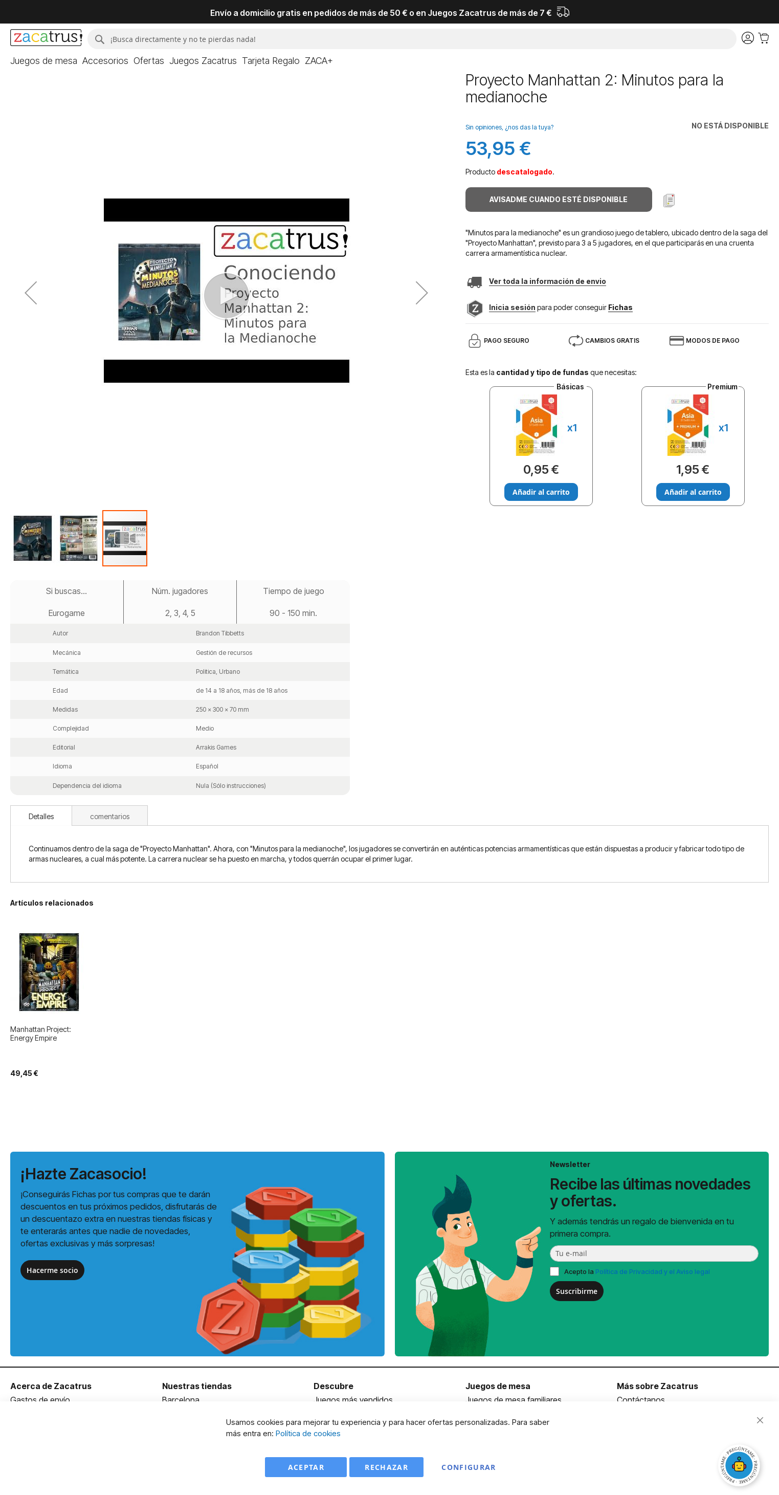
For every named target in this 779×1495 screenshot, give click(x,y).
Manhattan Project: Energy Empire (40, 1033)
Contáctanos (641, 1400)
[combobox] (412, 39)
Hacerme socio (52, 1270)
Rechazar (386, 1467)
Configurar (468, 1467)
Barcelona (180, 1400)
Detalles (41, 816)
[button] (33, 538)
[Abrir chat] (741, 1467)
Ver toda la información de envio (547, 281)
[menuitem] (43, 61)
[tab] (41, 815)
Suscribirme (576, 1291)
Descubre (333, 1386)
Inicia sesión (512, 307)
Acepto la (637, 1271)
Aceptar (306, 1467)
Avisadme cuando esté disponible (558, 199)
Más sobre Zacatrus (657, 1386)
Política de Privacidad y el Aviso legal (652, 1271)
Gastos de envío (40, 1400)
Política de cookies (308, 1433)
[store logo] (46, 39)
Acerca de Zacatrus (51, 1386)
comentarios (109, 816)
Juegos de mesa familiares (513, 1400)
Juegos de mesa (497, 1386)
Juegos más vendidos (353, 1400)
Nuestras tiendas (197, 1386)
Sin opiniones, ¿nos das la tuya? (509, 127)
